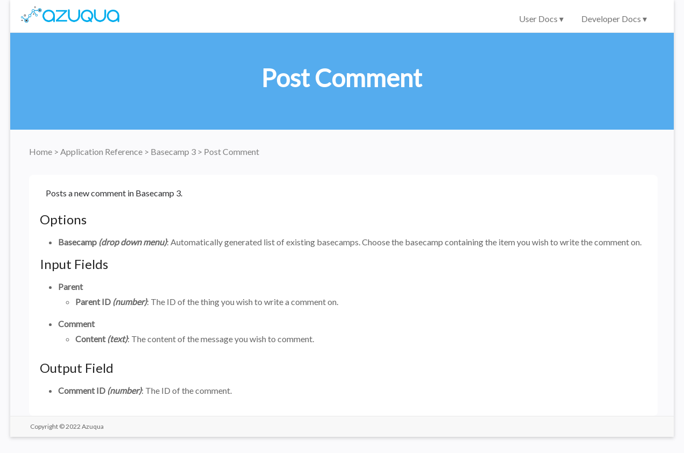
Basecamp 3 (174, 151)
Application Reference (102, 151)
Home (41, 151)
